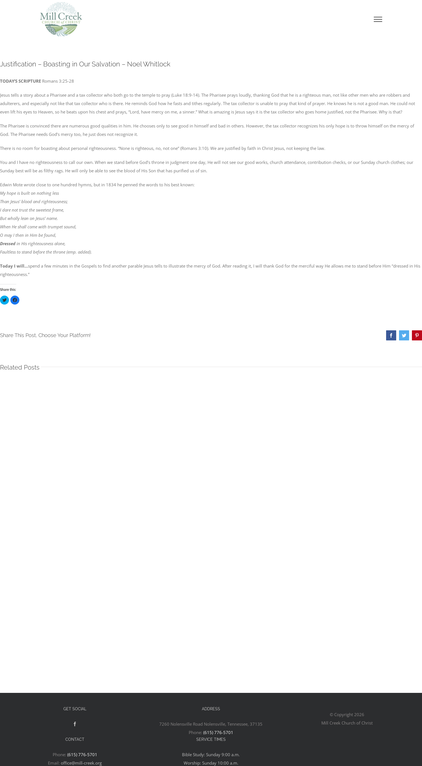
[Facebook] (75, 724)
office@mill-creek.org (81, 763)
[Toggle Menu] (378, 19)
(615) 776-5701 (218, 732)
